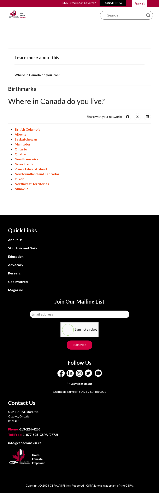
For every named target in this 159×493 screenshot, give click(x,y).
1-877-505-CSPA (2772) (33, 434)
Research (15, 273)
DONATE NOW (113, 3)
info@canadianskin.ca (24, 443)
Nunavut (21, 189)
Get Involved (18, 282)
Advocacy (15, 265)
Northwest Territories (32, 184)
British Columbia (27, 129)
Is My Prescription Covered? (78, 3)
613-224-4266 (24, 429)
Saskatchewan (26, 139)
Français (140, 3)
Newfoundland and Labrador (37, 174)
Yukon (19, 179)
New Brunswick (27, 159)
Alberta (20, 134)
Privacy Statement (79, 383)
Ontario (21, 149)
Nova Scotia (24, 164)
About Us (15, 240)
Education (16, 256)
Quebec (21, 154)
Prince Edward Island (31, 169)
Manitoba (22, 144)
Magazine (15, 290)
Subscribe (79, 345)
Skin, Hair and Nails (22, 248)
